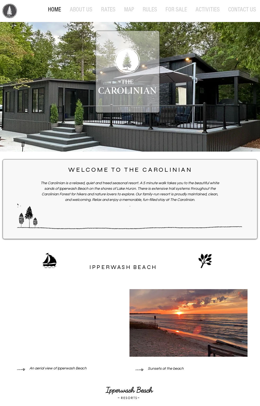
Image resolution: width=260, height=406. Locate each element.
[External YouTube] (69, 323)
